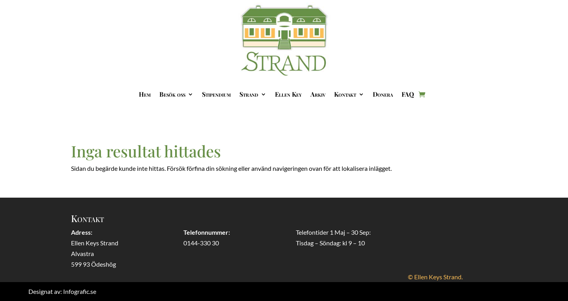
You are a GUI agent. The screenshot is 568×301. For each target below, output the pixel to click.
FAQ (408, 94)
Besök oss (172, 94)
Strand (248, 94)
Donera (383, 94)
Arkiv (317, 94)
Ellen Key (288, 94)
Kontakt (345, 94)
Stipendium (216, 94)
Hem (145, 94)
